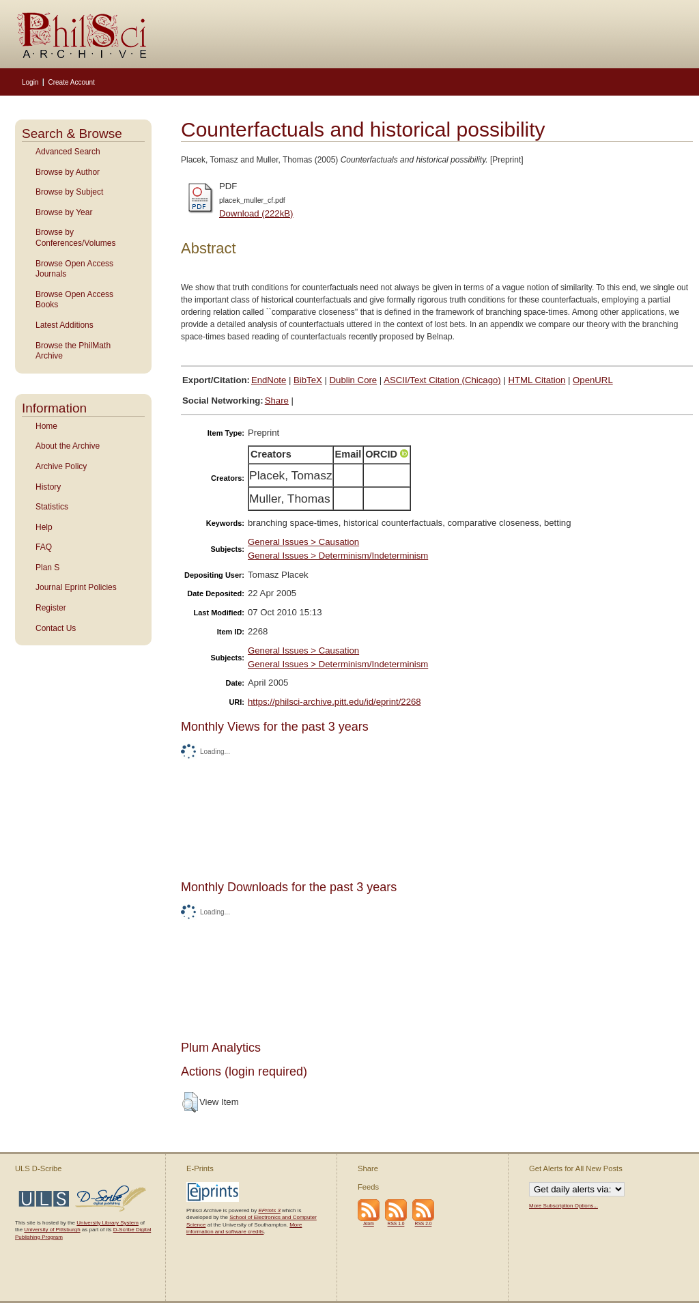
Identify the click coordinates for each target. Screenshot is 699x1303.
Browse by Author (67, 172)
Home (46, 426)
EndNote (268, 380)
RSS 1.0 (396, 1223)
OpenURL (593, 380)
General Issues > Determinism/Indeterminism (338, 555)
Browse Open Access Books (74, 300)
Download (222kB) (256, 213)
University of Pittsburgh (52, 1230)
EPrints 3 (269, 1210)
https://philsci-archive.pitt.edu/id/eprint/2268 (334, 702)
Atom (368, 1223)
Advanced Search (67, 151)
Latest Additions (64, 325)
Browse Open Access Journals (74, 269)
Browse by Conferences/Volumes (75, 237)
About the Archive (67, 446)
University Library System (107, 1223)
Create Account (71, 82)
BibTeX (308, 380)
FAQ (43, 547)
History (48, 487)
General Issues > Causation (303, 542)
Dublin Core (353, 380)
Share (277, 400)
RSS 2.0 (423, 1223)
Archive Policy (61, 466)
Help (44, 527)
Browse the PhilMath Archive (73, 351)
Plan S (47, 567)
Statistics (51, 507)
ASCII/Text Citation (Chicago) (442, 380)
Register (50, 608)
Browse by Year (63, 212)
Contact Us (55, 628)
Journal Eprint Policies (76, 587)
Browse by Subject (69, 192)
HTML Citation (537, 380)
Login (30, 82)
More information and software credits (244, 1228)
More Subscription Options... (563, 1206)
